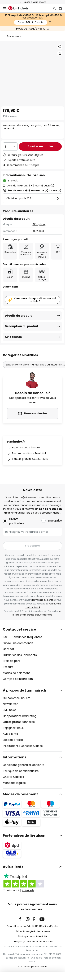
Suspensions (14, 36)
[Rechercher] (54, 8)
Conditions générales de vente (23, 765)
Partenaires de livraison (24, 835)
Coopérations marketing (19, 716)
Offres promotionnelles (19, 722)
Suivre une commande (18, 643)
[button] (59, 46)
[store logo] (20, 8)
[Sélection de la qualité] (10, 146)
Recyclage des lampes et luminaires (33, 941)
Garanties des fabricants (20, 655)
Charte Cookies (13, 777)
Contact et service (19, 629)
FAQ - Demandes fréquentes (22, 637)
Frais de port (11, 661)
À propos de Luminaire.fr (25, 690)
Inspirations (11, 746)
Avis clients (13, 337)
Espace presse (13, 740)
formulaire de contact (43, 599)
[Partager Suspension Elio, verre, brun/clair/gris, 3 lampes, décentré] (59, 53)
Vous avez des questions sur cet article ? (35, 300)
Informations (14, 757)
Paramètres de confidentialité (22, 926)
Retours (8, 667)
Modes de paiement (16, 673)
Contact (8, 649)
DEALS (31, 22)
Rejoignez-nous (13, 728)
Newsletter (10, 704)
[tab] (32, 654)
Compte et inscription (18, 679)
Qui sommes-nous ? (16, 698)
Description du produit (21, 326)
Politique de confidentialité (21, 771)
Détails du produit (18, 316)
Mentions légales (14, 783)
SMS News (9, 710)
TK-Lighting (39, 224)
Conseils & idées (32, 746)
